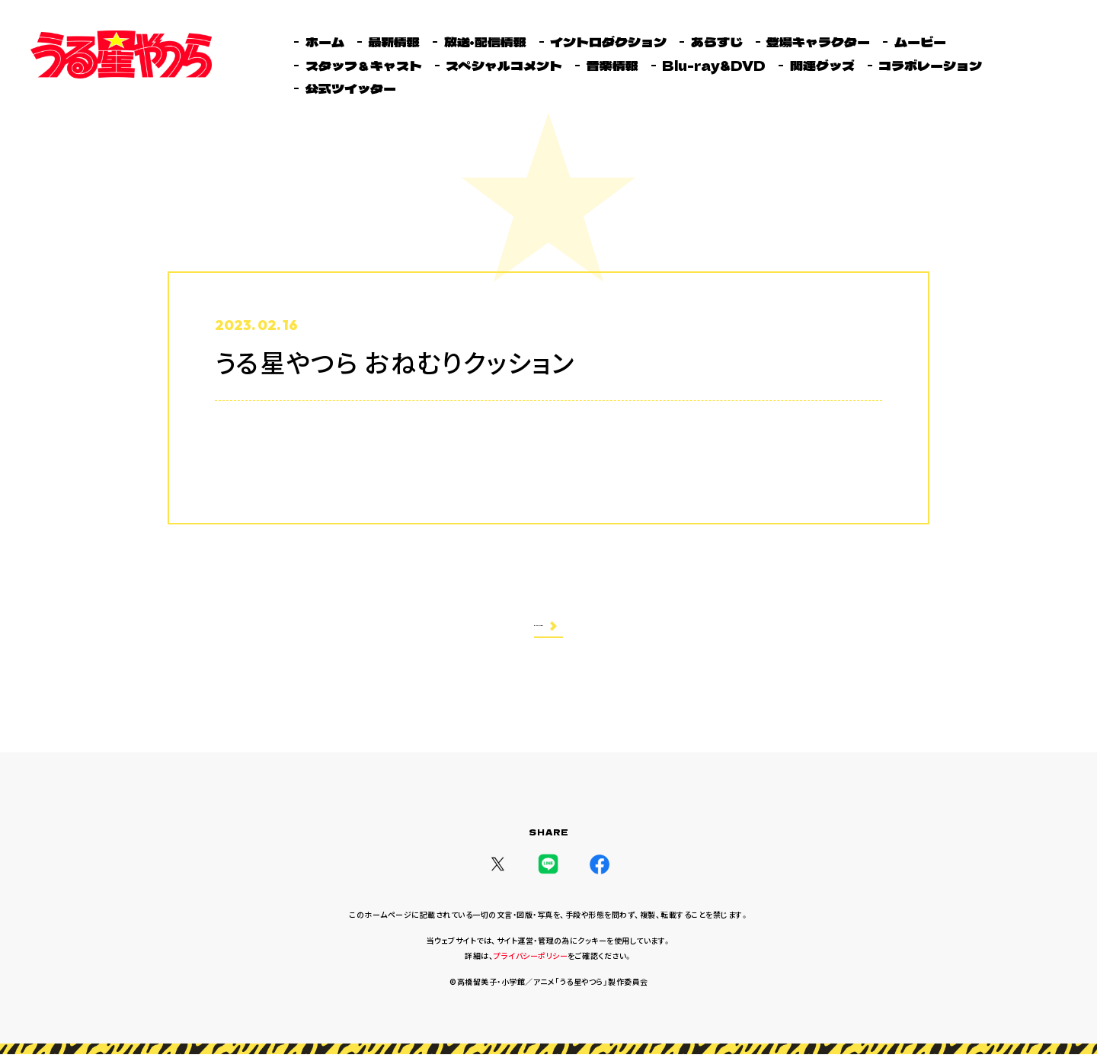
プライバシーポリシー (531, 959)
